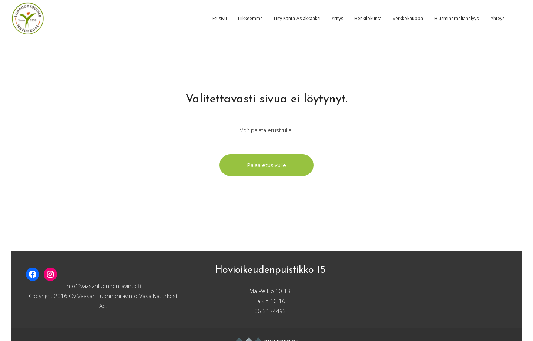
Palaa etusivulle (266, 165)
